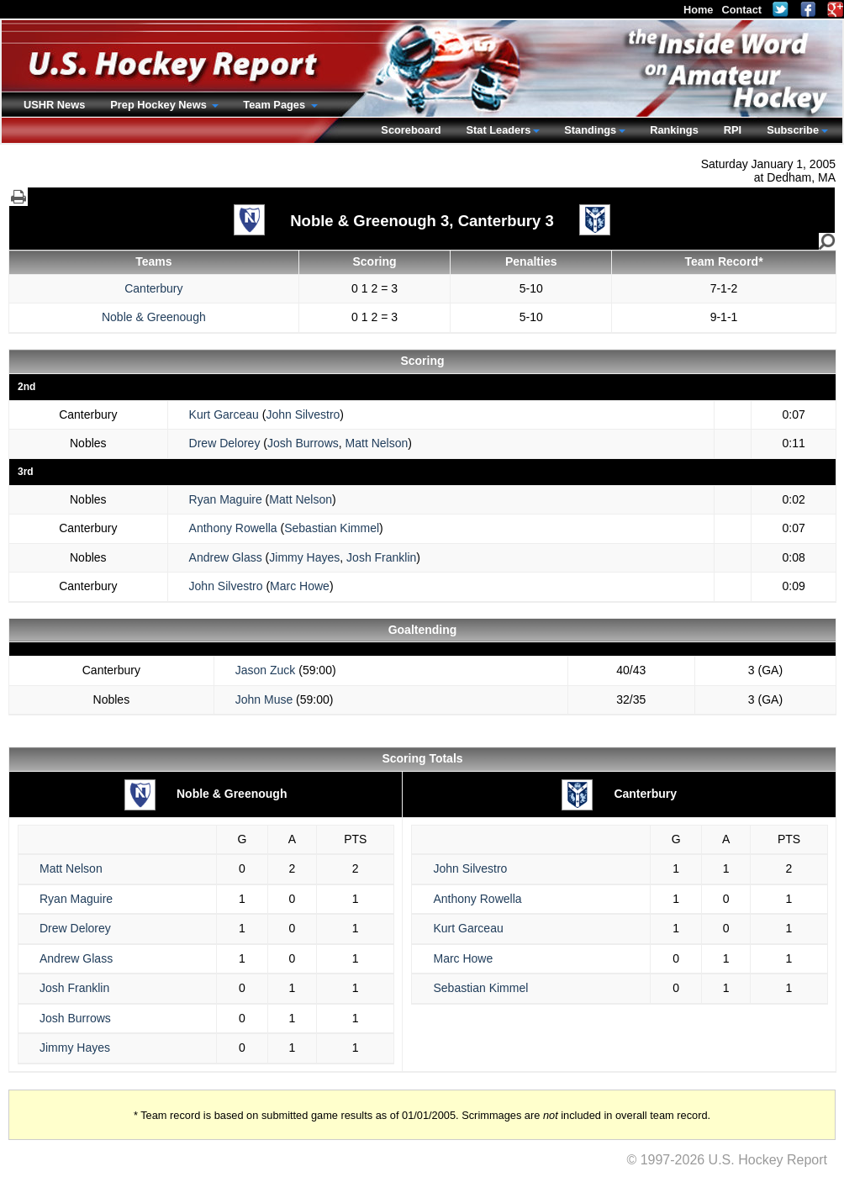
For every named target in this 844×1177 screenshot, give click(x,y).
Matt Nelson (377, 443)
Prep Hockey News (159, 104)
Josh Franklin (381, 557)
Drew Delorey (225, 443)
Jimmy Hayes (304, 557)
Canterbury (153, 288)
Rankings (674, 130)
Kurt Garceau (224, 414)
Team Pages (275, 104)
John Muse (264, 699)
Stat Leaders (498, 130)
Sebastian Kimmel (331, 528)
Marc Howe (300, 586)
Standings (590, 130)
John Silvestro (303, 414)
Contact (741, 9)
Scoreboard (410, 130)
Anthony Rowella (233, 528)
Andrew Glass (225, 557)
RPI (732, 130)
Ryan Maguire (225, 499)
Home (698, 9)
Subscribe (793, 130)
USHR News (54, 104)
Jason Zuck (265, 670)
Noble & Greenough (154, 317)
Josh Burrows (303, 443)
